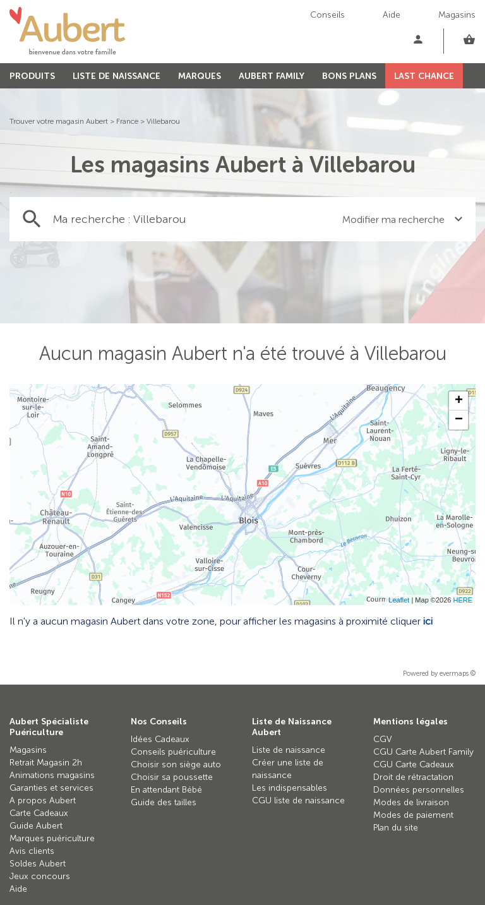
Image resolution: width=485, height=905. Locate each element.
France (127, 121)
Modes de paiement (413, 815)
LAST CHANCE (424, 76)
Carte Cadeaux (38, 813)
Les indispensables (289, 787)
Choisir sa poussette (172, 777)
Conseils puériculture (173, 751)
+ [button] (459, 401)
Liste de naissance (288, 750)
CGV (382, 739)
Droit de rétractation (413, 777)
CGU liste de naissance (298, 800)
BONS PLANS (349, 76)
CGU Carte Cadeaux (413, 764)
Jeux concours (39, 876)
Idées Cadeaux (160, 739)
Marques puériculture (52, 838)
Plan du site (395, 827)
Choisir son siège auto (176, 764)
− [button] (459, 420)
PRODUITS (32, 76)
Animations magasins (52, 775)
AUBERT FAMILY (271, 76)
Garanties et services (51, 787)
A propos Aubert (42, 800)
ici (428, 621)
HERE (462, 600)
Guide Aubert (36, 825)
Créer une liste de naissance (287, 769)
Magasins (457, 14)
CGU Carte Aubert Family (423, 751)
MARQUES (199, 76)
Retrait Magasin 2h (45, 762)
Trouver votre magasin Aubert (58, 121)
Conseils (327, 14)
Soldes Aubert (37, 863)
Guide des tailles (163, 802)
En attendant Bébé (166, 789)
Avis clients (31, 851)
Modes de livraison (411, 802)
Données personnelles (418, 789)
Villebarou (163, 121)
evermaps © (458, 673)
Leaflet (398, 600)
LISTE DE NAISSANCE (116, 76)
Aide (391, 14)
